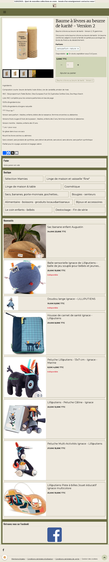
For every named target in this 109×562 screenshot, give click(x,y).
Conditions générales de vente (67, 559)
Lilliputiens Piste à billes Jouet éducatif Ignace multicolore (71, 487)
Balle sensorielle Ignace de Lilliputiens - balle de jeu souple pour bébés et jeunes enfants (73, 264)
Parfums (59, 44)
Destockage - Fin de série (71, 209)
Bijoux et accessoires (89, 202)
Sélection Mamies (16, 178)
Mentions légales (18, 559)
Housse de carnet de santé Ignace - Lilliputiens (69, 317)
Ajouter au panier (68, 73)
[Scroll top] (104, 557)
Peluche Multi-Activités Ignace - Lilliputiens (74, 443)
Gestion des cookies (90, 559)
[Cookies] (4, 557)
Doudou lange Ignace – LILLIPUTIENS (71, 298)
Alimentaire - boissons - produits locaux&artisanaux (37, 202)
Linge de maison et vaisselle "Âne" (68, 178)
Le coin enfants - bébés (19, 209)
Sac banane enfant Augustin (65, 227)
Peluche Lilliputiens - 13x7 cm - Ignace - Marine (72, 361)
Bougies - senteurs (83, 194)
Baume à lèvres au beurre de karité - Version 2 (75, 80)
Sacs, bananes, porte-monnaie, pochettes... (32, 194)
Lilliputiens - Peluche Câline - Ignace (70, 402)
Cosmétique (72, 186)
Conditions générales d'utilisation (40, 559)
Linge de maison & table (20, 186)
